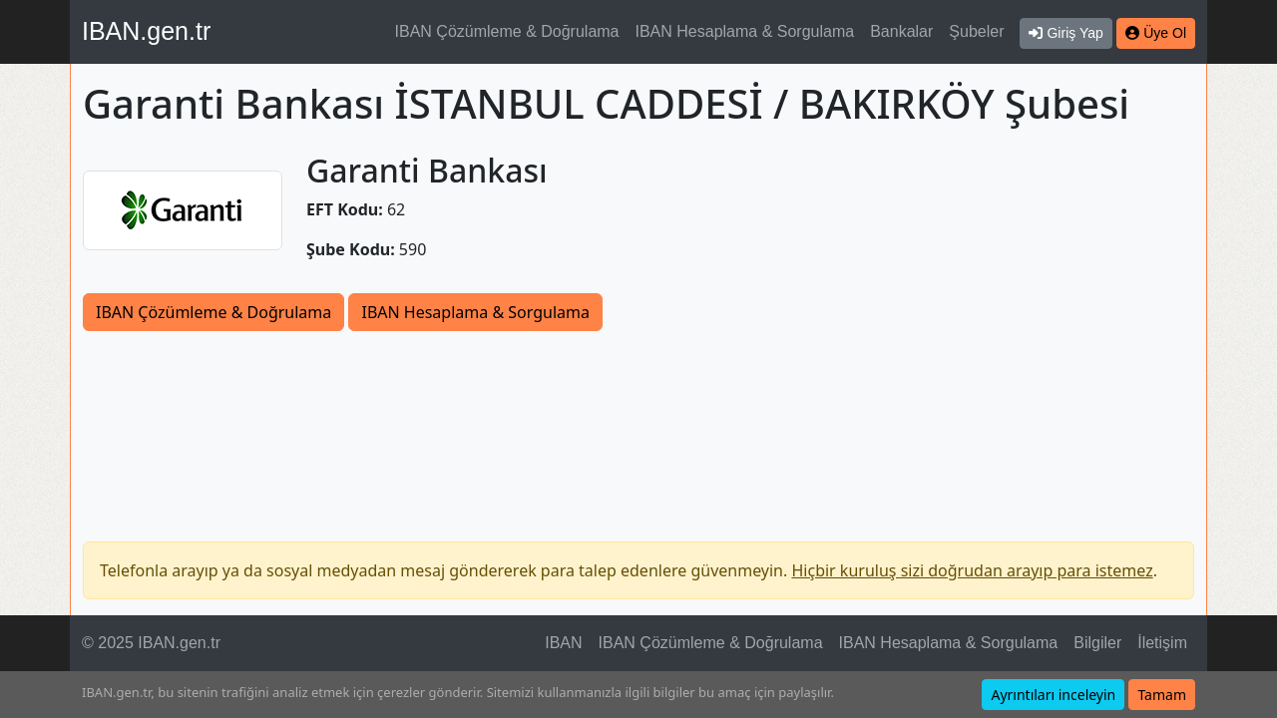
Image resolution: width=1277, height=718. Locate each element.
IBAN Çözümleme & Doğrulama (507, 31)
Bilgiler (1097, 642)
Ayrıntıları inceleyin (1053, 694)
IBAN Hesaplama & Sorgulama (745, 31)
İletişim (1162, 642)
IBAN (563, 642)
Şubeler (976, 31)
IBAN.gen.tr (146, 31)
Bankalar (901, 31)
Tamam (1161, 694)
